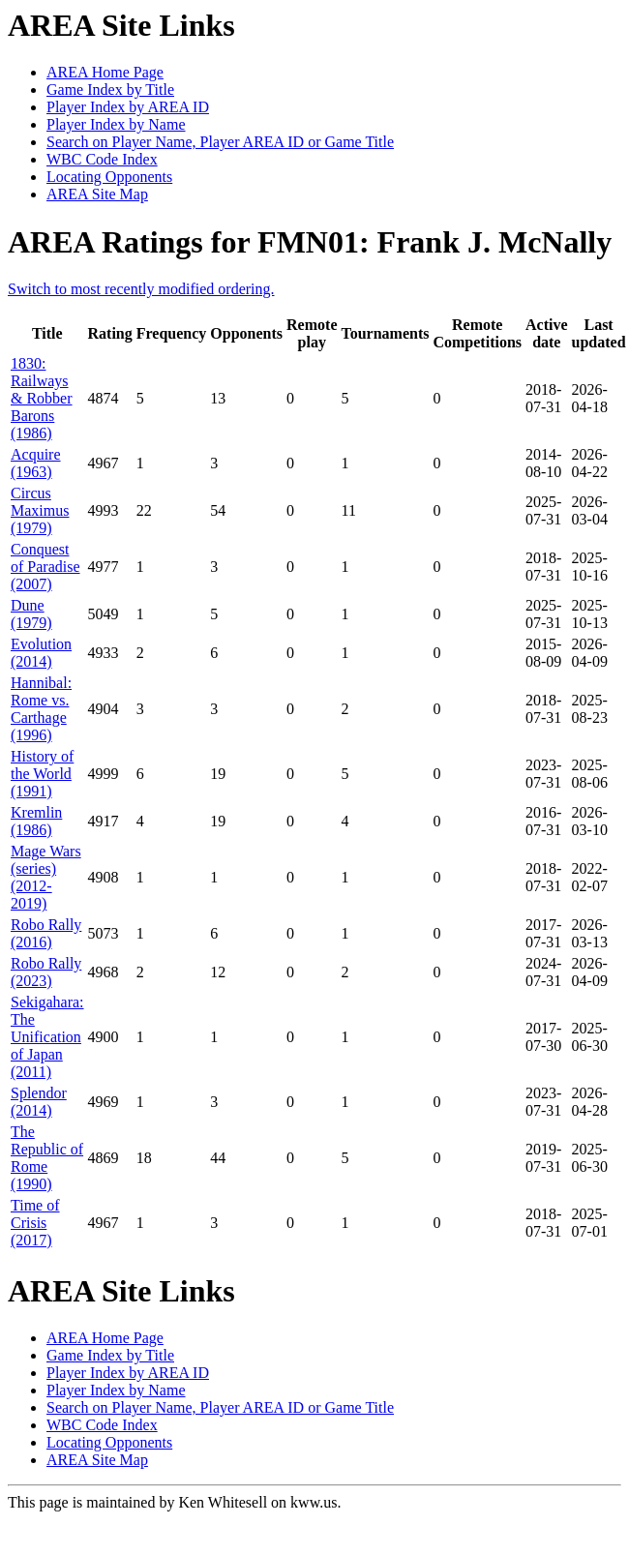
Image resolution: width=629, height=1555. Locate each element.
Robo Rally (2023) (46, 972)
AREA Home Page (105, 72)
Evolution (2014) (41, 653)
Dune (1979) (31, 614)
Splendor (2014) (39, 1102)
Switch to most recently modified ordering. (141, 289)
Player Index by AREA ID (127, 107)
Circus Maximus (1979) (40, 510)
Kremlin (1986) (36, 821)
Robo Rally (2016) (46, 933)
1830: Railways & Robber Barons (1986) (42, 398)
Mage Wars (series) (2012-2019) (46, 877)
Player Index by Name (116, 124)
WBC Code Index (102, 159)
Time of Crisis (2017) (35, 1222)
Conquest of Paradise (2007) (45, 566)
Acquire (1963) (36, 463)
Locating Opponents (109, 176)
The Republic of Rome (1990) (47, 1157)
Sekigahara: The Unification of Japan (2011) (47, 1037)
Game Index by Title (110, 89)
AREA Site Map (97, 194)
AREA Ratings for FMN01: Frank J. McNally (310, 241)
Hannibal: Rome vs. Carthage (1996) (41, 708)
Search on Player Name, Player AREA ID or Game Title (220, 142)
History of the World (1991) (42, 773)
